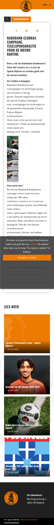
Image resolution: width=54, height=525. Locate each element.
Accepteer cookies (27, 257)
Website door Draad (29, 519)
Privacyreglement (11, 522)
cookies (33, 244)
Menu (47, 4)
